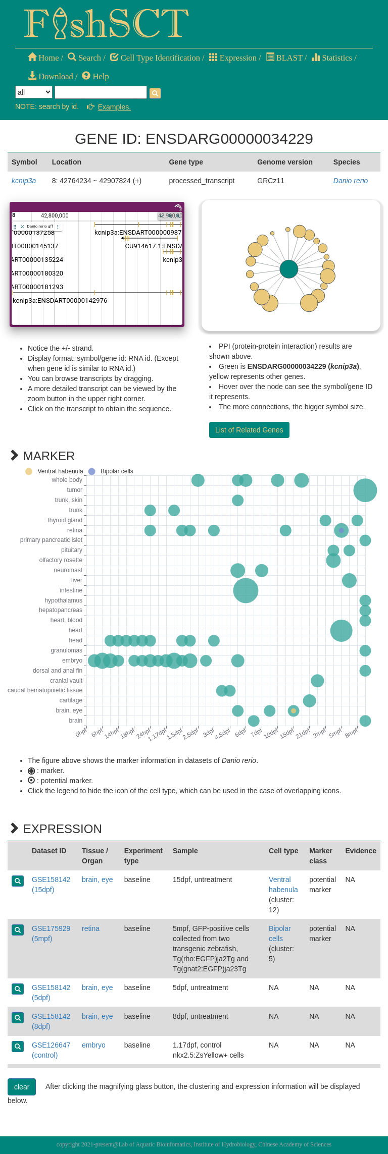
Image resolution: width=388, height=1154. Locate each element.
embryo (94, 1045)
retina (91, 928)
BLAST (284, 58)
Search (84, 58)
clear (21, 1087)
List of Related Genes (249, 430)
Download (50, 76)
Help (95, 76)
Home (43, 58)
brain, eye (97, 879)
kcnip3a (24, 181)
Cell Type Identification (155, 58)
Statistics (331, 58)
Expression (233, 58)
